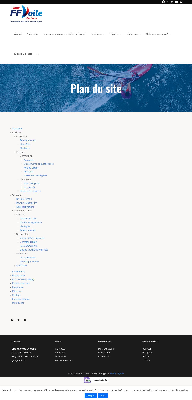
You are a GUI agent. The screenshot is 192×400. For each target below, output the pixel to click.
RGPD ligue (104, 352)
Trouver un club (28, 140)
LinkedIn (146, 356)
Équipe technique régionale (34, 250)
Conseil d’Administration (32, 238)
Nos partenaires (28, 257)
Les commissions (28, 246)
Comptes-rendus (28, 242)
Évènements (18, 271)
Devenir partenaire (29, 261)
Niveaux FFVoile (24, 199)
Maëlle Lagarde (117, 373)
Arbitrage (28, 171)
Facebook (146, 349)
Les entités (29, 187)
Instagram (147, 352)
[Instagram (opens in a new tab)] (168, 2)
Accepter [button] (90, 396)
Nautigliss (25, 148)
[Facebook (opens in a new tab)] (163, 2)
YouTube (146, 360)
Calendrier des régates (35, 175)
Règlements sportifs (30, 191)
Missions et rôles (28, 218)
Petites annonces (21, 283)
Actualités (17, 128)
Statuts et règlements (31, 222)
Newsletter (17, 287)
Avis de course (31, 167)
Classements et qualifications (39, 164)
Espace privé (18, 275)
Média (58, 341)
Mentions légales (20, 299)
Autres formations (25, 207)
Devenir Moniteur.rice (26, 203)
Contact (16, 295)
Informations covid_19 (23, 279)
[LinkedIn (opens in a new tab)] (172, 2)
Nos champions (32, 183)
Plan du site (18, 303)
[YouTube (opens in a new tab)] (176, 2)
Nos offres (25, 144)
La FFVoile (21, 265)
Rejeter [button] (103, 396)
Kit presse (17, 291)
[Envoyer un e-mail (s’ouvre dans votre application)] (180, 2)
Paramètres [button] (182, 390)
